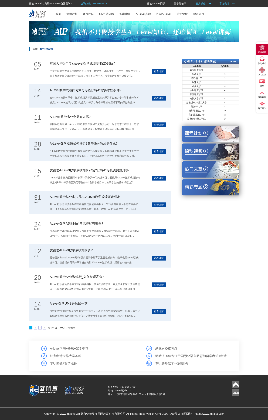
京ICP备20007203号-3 (166, 413)
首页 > (36, 49)
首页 (58, 13)
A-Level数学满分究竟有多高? (70, 117)
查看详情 (159, 71)
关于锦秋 (182, 13)
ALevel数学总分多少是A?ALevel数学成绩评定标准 (85, 197)
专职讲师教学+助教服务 (172, 363)
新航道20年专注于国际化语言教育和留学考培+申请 (191, 356)
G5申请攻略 (106, 13)
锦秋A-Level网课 (156, 3)
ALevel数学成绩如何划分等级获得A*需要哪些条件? (85, 90)
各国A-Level (163, 13)
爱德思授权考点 (166, 348)
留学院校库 (180, 3)
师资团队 (88, 13)
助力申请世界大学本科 (66, 356)
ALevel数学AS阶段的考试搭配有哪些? (76, 223)
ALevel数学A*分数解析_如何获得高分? (77, 277)
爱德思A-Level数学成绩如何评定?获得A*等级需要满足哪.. (90, 170)
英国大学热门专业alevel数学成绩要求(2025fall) (82, 63)
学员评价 (198, 13)
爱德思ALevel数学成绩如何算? (71, 250)
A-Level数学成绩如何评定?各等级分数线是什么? (84, 143)
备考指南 (125, 13)
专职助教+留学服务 (63, 363)
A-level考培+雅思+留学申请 (69, 348)
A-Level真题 (143, 13)
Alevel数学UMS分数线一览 (68, 303)
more (233, 61)
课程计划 (71, 13)
